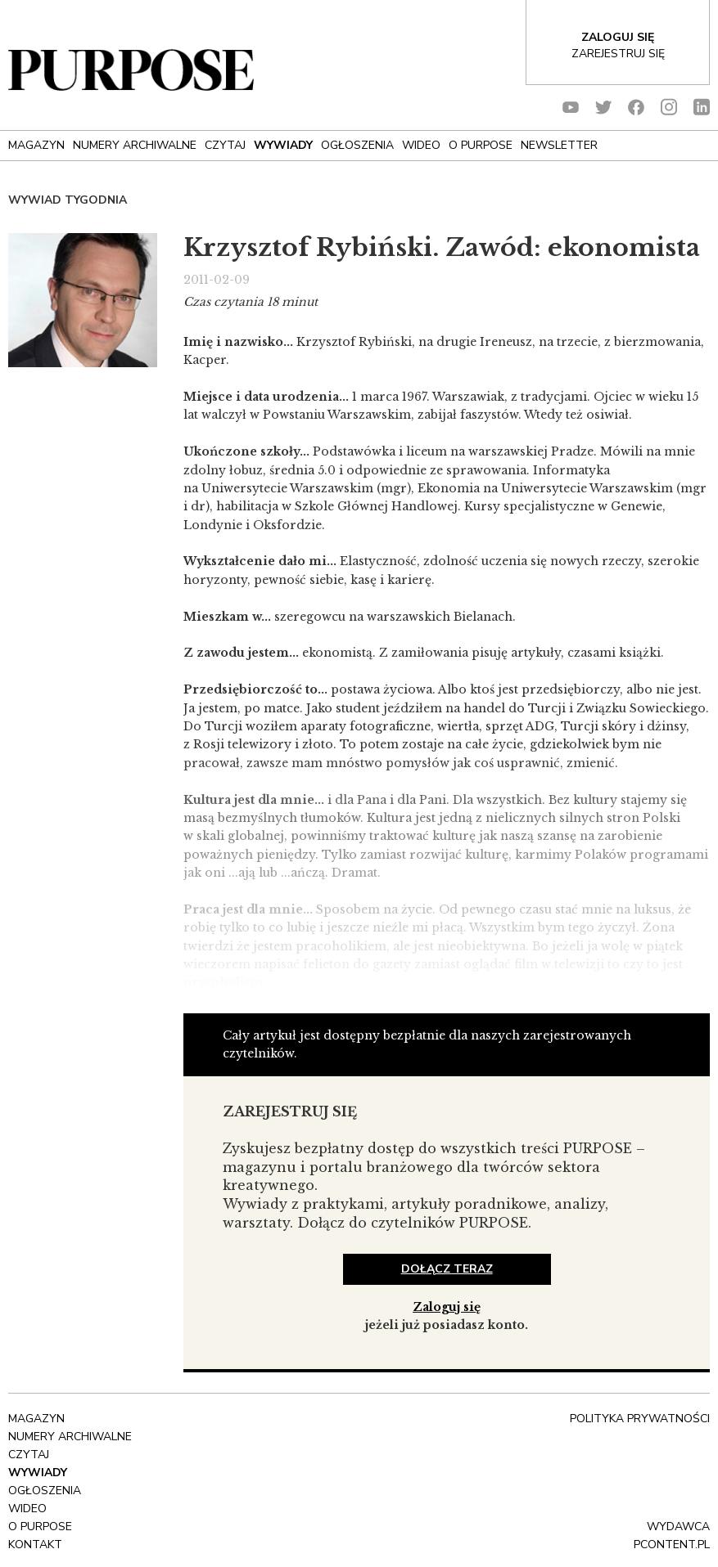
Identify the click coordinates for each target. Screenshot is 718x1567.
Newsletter (559, 145)
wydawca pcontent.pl (672, 1535)
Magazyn (36, 145)
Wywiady (283, 145)
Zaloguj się (447, 1307)
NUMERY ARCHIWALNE (134, 145)
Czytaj (225, 145)
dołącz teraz (447, 1269)
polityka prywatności (640, 1418)
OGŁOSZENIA (357, 145)
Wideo (421, 145)
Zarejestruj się (618, 53)
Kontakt (35, 1544)
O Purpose (481, 145)
